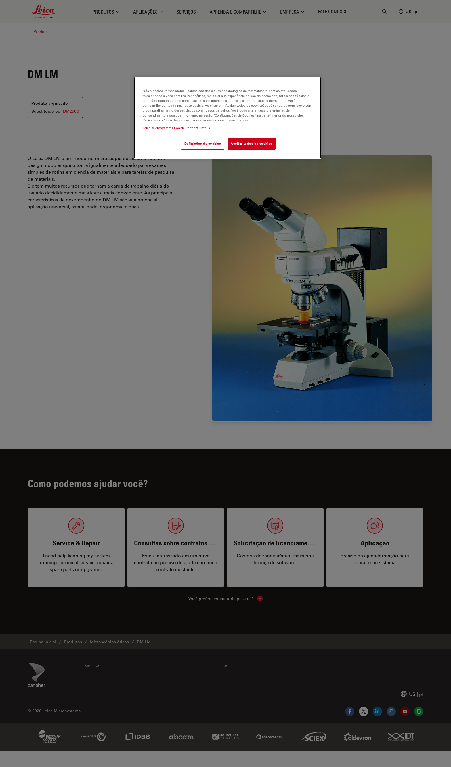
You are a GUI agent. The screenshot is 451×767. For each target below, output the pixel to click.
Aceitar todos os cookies (251, 143)
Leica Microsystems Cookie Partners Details (176, 128)
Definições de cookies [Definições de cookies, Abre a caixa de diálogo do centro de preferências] (202, 143)
